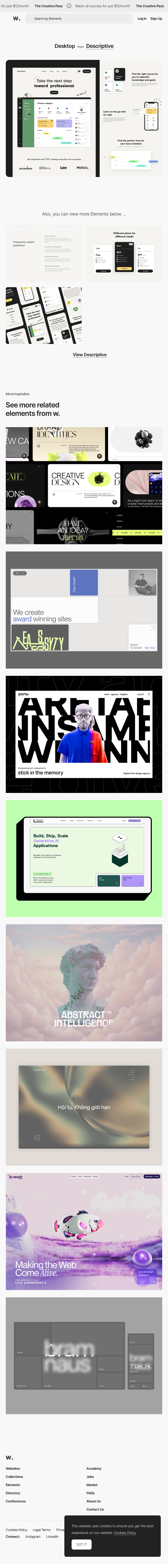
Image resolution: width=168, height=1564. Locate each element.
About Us (94, 1501)
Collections (14, 1477)
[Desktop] (84, 485)
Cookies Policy (16, 1530)
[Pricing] (124, 254)
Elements (13, 1485)
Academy (94, 1468)
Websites (13, 1468)
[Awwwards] (16, 18)
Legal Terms (42, 1530)
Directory (13, 1493)
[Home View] (84, 1107)
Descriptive (100, 46)
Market (92, 1485)
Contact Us (95, 1509)
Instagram (33, 1536)
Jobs (90, 1477)
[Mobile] (44, 315)
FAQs (90, 1493)
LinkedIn (52, 1536)
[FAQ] (44, 254)
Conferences (16, 1501)
